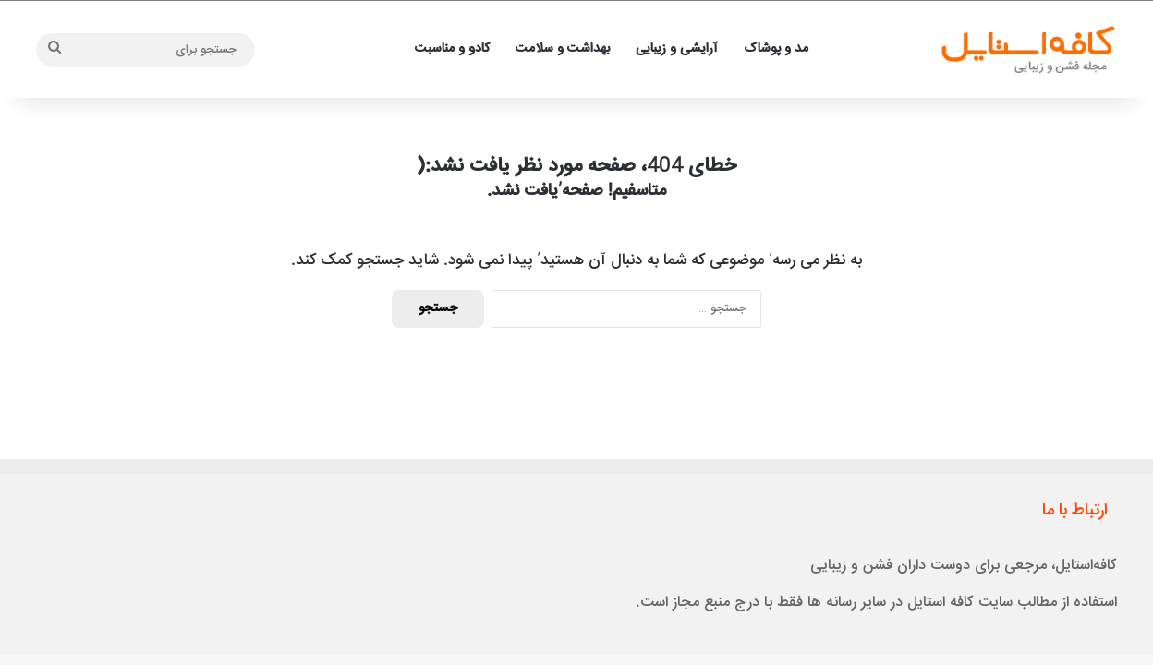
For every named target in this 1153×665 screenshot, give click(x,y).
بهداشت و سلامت (563, 49)
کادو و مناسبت (452, 49)
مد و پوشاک (776, 49)
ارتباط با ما (1075, 511)
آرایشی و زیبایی (677, 49)
